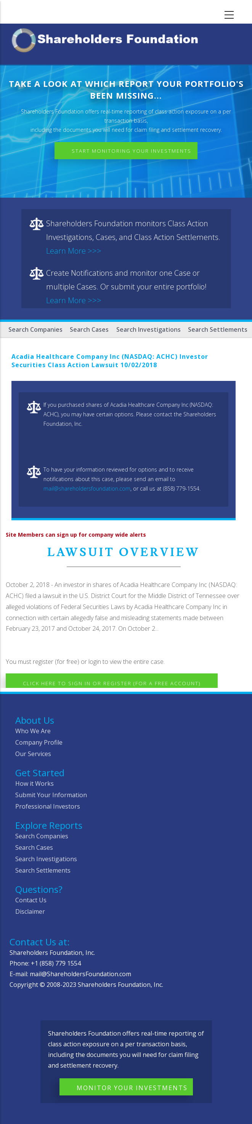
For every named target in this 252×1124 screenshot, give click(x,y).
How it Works (34, 783)
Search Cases (89, 329)
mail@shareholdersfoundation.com (86, 488)
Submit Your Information (51, 795)
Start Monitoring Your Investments (131, 150)
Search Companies (35, 329)
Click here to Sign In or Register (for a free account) (112, 683)
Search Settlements (217, 329)
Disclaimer (30, 911)
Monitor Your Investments (132, 1088)
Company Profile (39, 742)
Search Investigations (148, 329)
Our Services (33, 754)
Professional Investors (47, 806)
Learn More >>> (73, 251)
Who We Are (33, 731)
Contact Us (31, 900)
